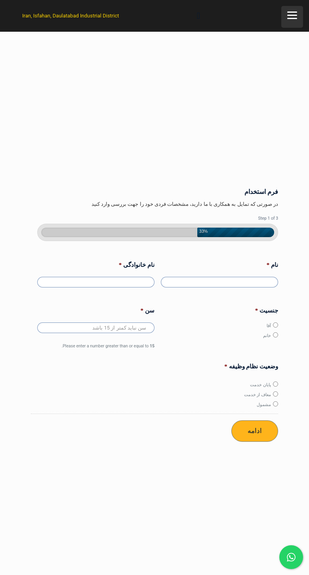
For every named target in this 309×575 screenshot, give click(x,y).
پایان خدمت (260, 384)
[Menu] (292, 17)
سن (148, 310)
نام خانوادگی (136, 265)
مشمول (264, 404)
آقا (269, 325)
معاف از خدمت (257, 394)
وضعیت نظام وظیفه (251, 366)
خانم (267, 335)
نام (272, 265)
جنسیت (266, 310)
